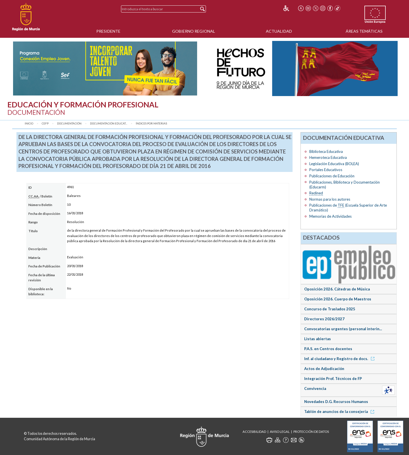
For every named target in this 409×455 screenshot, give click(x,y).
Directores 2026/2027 (324, 319)
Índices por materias (151, 123)
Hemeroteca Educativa (328, 157)
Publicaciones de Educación (331, 176)
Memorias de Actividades (330, 216)
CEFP (45, 123)
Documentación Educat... (108, 123)
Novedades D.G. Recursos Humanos (336, 401)
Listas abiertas (317, 338)
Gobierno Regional (193, 31)
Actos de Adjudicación (324, 368)
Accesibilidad (254, 431)
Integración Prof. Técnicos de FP (333, 378)
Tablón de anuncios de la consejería (340, 411)
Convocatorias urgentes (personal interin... (343, 329)
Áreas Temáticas (364, 31)
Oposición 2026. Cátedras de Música (337, 289)
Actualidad (279, 31)
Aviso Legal (280, 431)
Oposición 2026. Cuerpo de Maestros (337, 299)
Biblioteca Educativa (326, 151)
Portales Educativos (325, 169)
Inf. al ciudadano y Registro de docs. (340, 358)
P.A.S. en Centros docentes (328, 348)
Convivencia (315, 388)
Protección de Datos (311, 431)
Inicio (29, 123)
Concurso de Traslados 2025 (329, 309)
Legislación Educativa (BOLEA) (334, 163)
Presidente (108, 31)
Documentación (69, 123)
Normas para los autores (329, 199)
